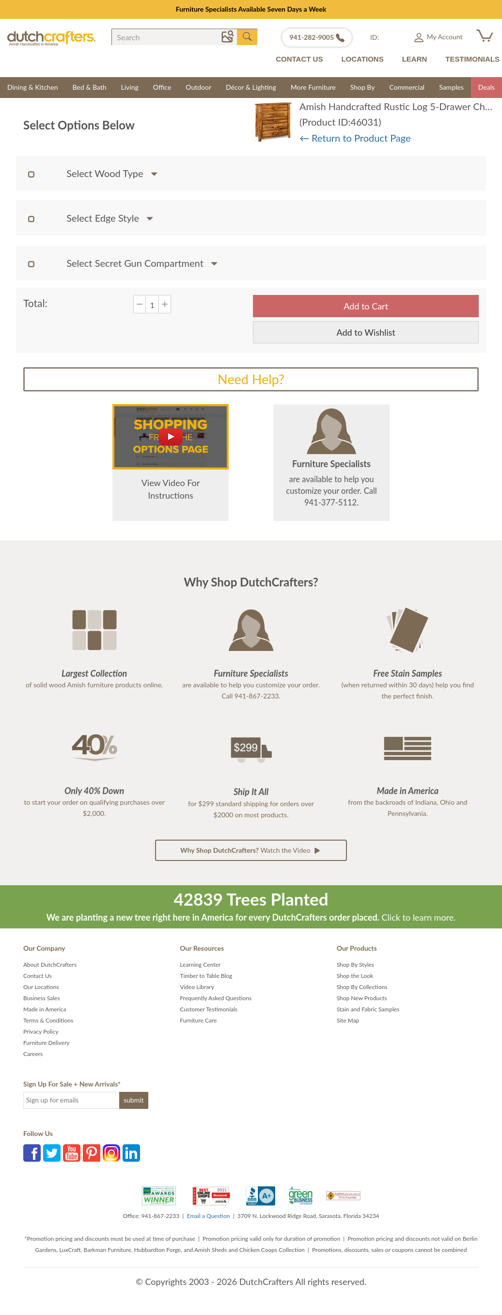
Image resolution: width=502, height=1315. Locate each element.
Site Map (348, 1020)
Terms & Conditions (48, 1020)
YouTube (71, 1153)
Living (130, 87)
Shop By (362, 87)
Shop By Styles (355, 964)
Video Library (197, 986)
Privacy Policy (40, 1031)
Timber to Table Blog (206, 975)
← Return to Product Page (355, 138)
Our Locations (41, 986)
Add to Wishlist (366, 332)
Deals (486, 87)
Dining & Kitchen (32, 87)
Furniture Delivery (46, 1042)
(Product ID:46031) (340, 122)
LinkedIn (131, 1153)
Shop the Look (355, 975)
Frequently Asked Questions (215, 998)
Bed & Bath (90, 87)
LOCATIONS (362, 59)
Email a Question (208, 1215)
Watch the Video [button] (251, 850)
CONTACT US (299, 59)
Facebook (32, 1153)
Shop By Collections (362, 986)
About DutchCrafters (50, 964)
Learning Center (200, 964)
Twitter (52, 1153)
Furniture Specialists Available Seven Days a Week (251, 9)
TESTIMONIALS (472, 59)
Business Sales (41, 998)
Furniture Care (198, 1020)
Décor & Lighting (251, 87)
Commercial (406, 87)
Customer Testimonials (208, 1009)
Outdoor (198, 87)
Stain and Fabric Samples (368, 1009)
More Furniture (313, 87)
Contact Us (37, 975)
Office (162, 87)
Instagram (111, 1153)
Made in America (44, 1009)
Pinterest (91, 1153)
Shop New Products (362, 998)
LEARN (414, 59)
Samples (451, 87)
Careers (33, 1053)
